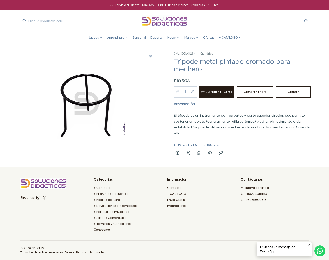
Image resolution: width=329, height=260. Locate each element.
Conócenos (102, 230)
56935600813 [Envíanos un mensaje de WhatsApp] (253, 200)
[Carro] (306, 21)
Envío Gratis (176, 200)
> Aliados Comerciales (110, 218)
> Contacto (102, 188)
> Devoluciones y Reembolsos (116, 206)
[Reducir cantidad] (178, 92)
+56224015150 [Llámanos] (254, 194)
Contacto (174, 188)
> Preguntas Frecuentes (111, 194)
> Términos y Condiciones (113, 224)
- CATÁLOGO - (178, 194)
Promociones (177, 206)
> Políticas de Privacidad (111, 212)
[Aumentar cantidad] (193, 92)
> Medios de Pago (107, 200)
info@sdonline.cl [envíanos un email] (255, 188)
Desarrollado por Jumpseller (85, 252)
